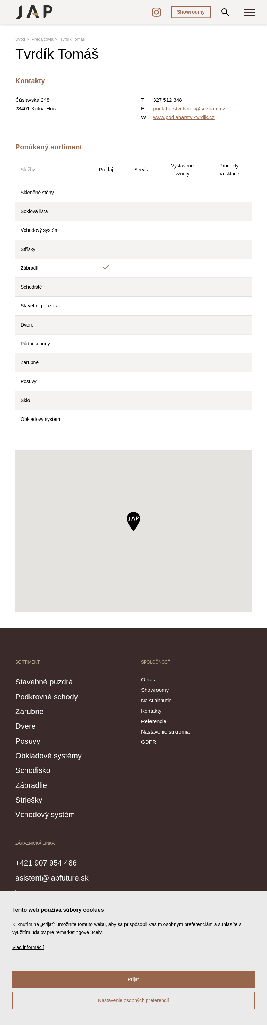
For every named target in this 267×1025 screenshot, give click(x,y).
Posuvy (29, 740)
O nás (148, 679)
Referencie (154, 721)
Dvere (27, 725)
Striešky (30, 799)
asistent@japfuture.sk (57, 877)
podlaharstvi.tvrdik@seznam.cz (189, 108)
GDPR (148, 742)
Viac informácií (28, 947)
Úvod (20, 39)
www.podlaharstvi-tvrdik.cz (184, 117)
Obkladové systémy (53, 755)
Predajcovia (43, 39)
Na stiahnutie (156, 700)
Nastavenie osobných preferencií (133, 1000)
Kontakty (151, 711)
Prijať (133, 979)
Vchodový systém (49, 814)
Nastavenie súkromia (165, 732)
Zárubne (31, 711)
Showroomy (191, 12)
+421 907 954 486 (50, 862)
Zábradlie (33, 785)
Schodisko (35, 770)
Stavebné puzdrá (48, 681)
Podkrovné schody (51, 696)
